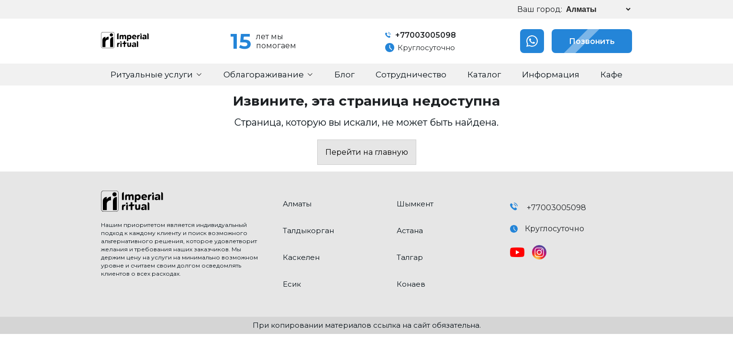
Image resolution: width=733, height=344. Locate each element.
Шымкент (415, 203)
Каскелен (301, 257)
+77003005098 (420, 35)
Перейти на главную (366, 152)
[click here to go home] (184, 202)
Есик (292, 284)
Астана (410, 230)
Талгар (410, 257)
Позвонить (583, 41)
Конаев (411, 284)
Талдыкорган (308, 230)
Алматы (297, 203)
